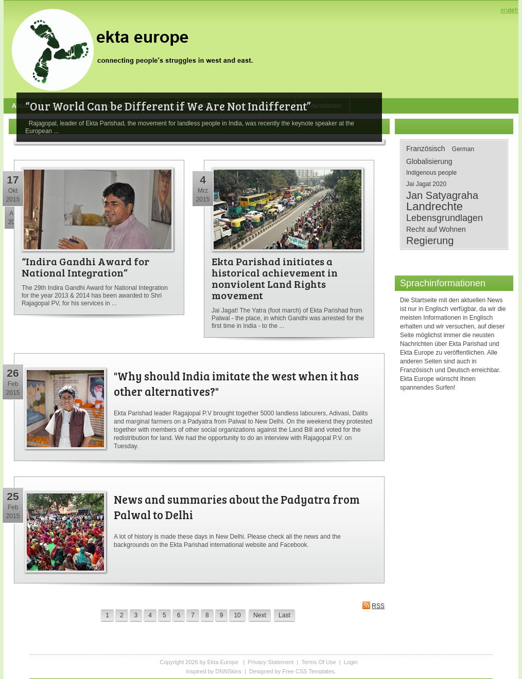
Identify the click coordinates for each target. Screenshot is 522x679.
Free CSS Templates (308, 671)
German (463, 149)
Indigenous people (431, 173)
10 (237, 615)
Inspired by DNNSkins (213, 671)
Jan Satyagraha (442, 195)
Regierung (430, 240)
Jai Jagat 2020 (426, 184)
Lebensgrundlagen (444, 218)
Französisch (425, 148)
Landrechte (434, 207)
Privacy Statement (270, 662)
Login (351, 662)
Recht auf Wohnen (436, 229)
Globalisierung (429, 161)
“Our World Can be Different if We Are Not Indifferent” (168, 106)
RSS (373, 605)
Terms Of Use (318, 662)
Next (259, 615)
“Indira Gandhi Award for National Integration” (85, 267)
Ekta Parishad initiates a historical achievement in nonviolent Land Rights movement (275, 278)
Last (284, 615)
